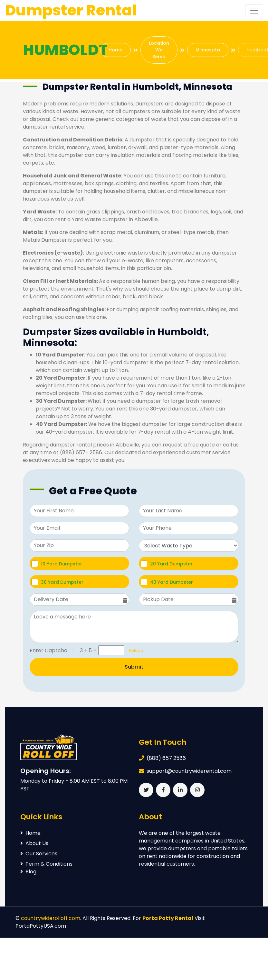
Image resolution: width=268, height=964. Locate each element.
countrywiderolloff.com (50, 918)
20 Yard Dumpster (171, 564)
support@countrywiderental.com (189, 771)
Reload (134, 650)
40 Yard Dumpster (171, 582)
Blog (28, 871)
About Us (34, 843)
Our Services (38, 853)
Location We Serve (159, 50)
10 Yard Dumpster (61, 564)
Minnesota (208, 50)
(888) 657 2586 (166, 758)
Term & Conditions (46, 864)
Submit (134, 667)
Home (115, 50)
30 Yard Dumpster (62, 582)
